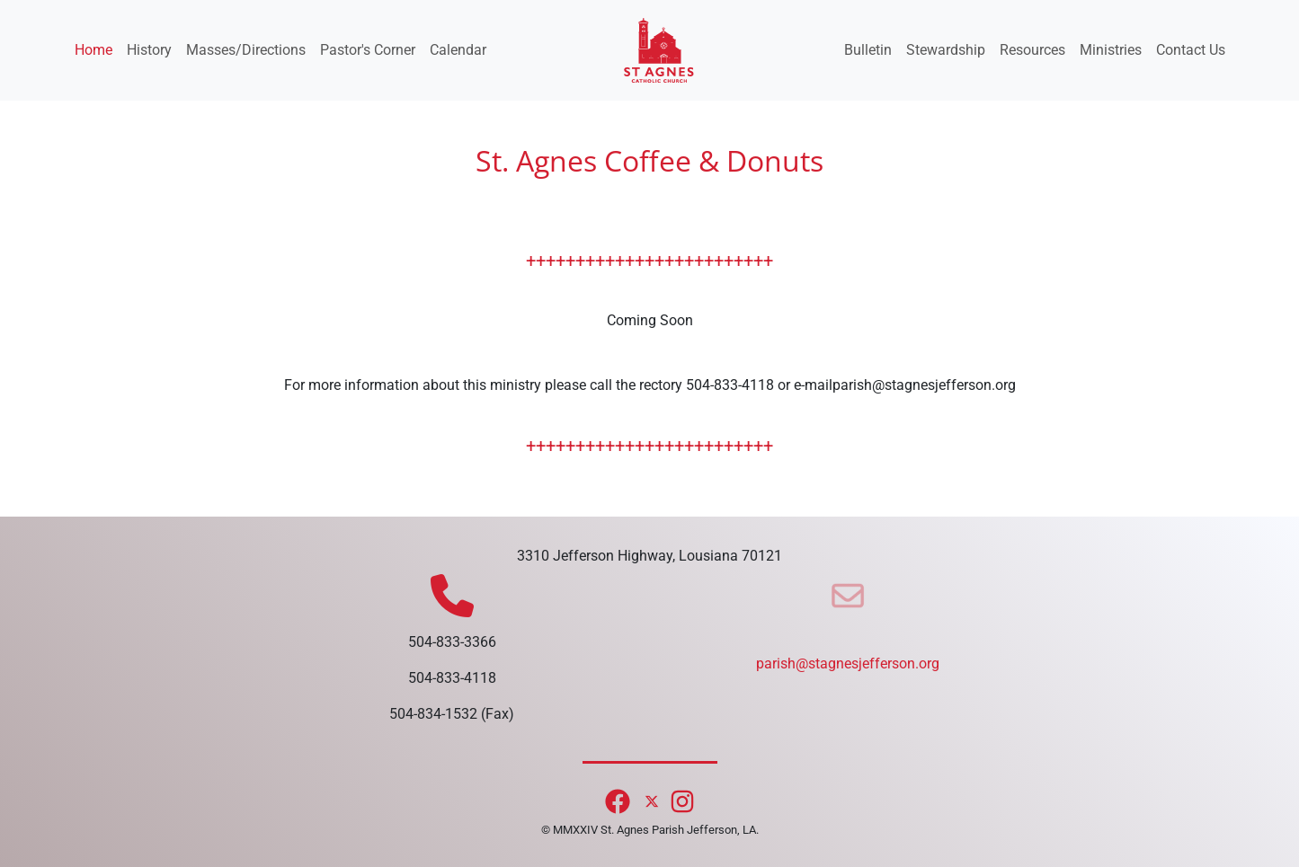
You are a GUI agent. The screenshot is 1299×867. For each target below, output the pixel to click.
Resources (1032, 49)
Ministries (1111, 49)
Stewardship (945, 49)
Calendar (458, 49)
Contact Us (1190, 49)
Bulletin (868, 49)
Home (93, 49)
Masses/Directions (246, 49)
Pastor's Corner (367, 49)
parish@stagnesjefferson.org (847, 663)
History (149, 49)
